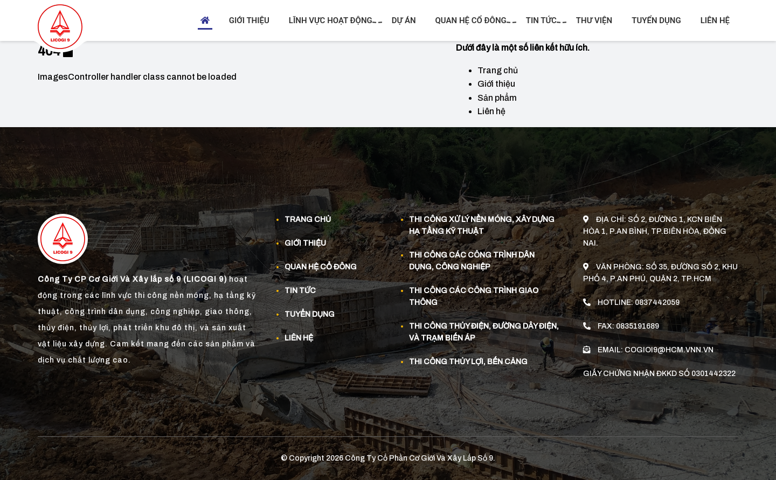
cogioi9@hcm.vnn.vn (669, 349)
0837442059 (657, 302)
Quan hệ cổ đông (472, 20)
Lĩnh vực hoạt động (332, 20)
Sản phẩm (497, 97)
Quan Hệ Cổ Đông (321, 267)
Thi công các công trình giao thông (473, 297)
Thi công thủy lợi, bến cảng (468, 362)
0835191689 (637, 326)
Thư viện (594, 20)
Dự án (404, 20)
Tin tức (542, 20)
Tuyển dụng (656, 20)
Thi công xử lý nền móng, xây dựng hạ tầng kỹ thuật (482, 225)
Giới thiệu (249, 20)
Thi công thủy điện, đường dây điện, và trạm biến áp (484, 332)
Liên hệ (715, 20)
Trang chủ (497, 70)
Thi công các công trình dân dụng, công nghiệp (472, 261)
